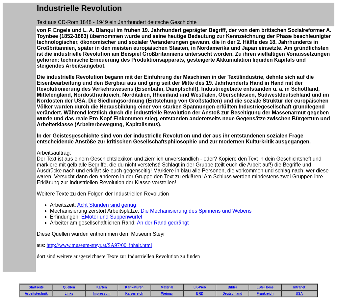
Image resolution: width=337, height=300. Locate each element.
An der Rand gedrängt (163, 222)
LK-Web (200, 287)
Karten (101, 287)
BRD (199, 293)
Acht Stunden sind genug (106, 205)
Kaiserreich (134, 293)
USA (299, 293)
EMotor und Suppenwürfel (111, 217)
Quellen (69, 287)
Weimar (167, 293)
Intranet (299, 287)
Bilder (232, 287)
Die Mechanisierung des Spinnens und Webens (196, 211)
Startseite (36, 287)
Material (167, 287)
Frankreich (265, 293)
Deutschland (232, 293)
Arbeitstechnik (36, 293)
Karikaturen (134, 287)
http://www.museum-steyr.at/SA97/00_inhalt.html (99, 245)
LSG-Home (265, 287)
